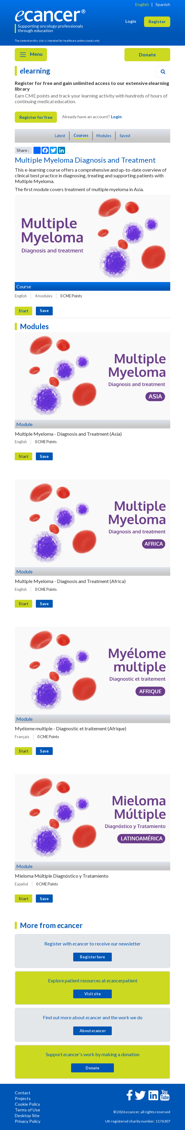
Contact (22, 1092)
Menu (30, 54)
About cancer (93, 1030)
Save (44, 310)
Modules (103, 135)
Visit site (92, 993)
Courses (81, 135)
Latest (60, 135)
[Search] (163, 71)
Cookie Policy (27, 1104)
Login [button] (130, 21)
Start (23, 310)
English (142, 4)
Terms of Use (27, 1109)
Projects (23, 1098)
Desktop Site (27, 1115)
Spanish (162, 4)
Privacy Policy (27, 1121)
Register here (92, 956)
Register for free (35, 117)
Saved (125, 135)
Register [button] (157, 21)
